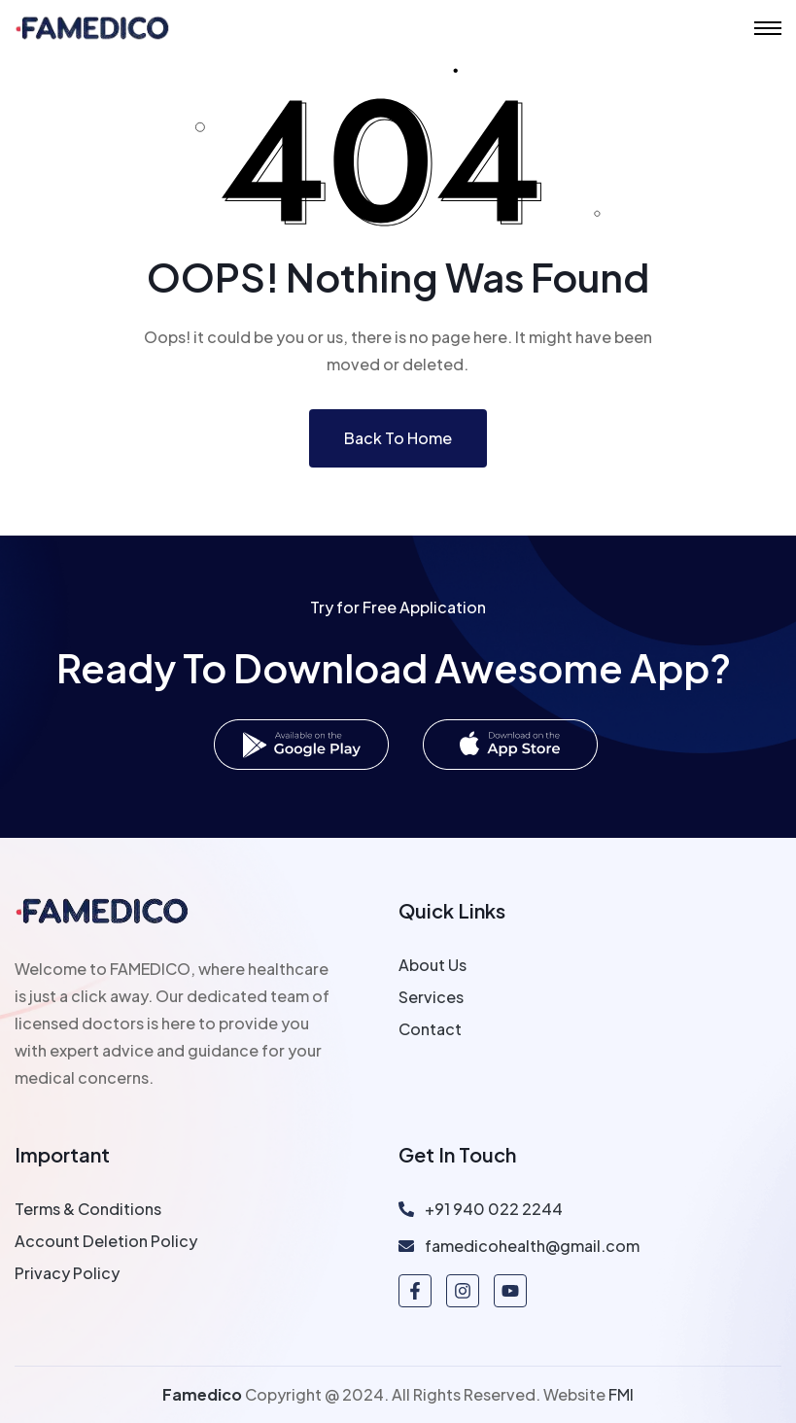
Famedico (202, 1394)
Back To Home (398, 438)
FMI (621, 1394)
